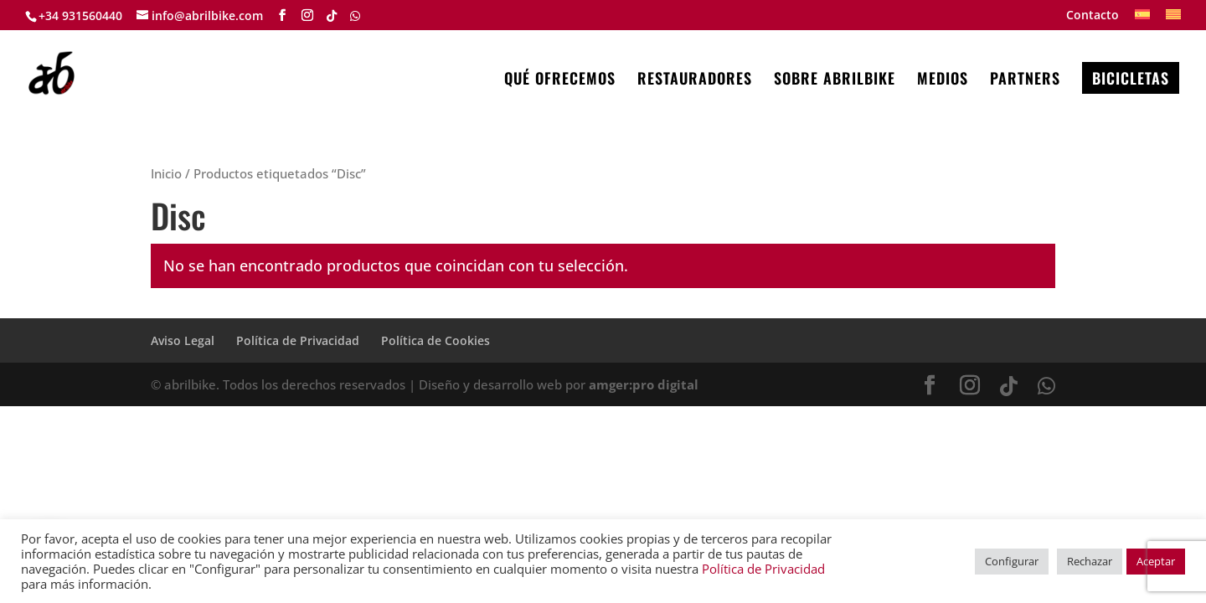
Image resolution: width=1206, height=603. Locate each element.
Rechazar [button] (1089, 561)
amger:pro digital (643, 384)
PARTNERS (1025, 80)
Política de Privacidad (297, 340)
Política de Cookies (435, 340)
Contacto (1092, 16)
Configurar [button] (1011, 561)
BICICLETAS (1130, 78)
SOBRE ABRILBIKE (834, 80)
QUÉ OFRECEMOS (560, 80)
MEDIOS (942, 80)
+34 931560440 (80, 15)
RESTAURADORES (694, 80)
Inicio (166, 173)
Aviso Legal (182, 340)
